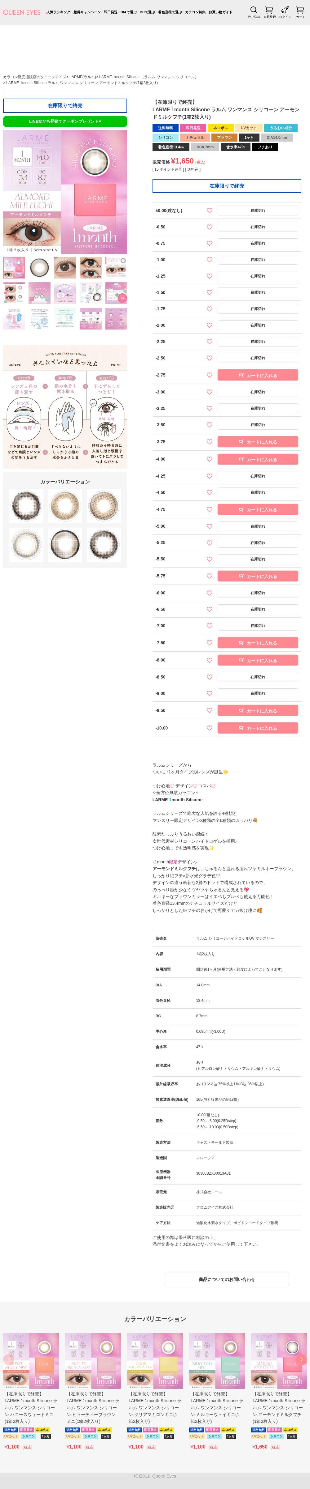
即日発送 (110, 12)
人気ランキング (58, 12)
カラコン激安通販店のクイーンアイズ (34, 77)
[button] (301, 1359)
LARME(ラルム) (82, 77)
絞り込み (254, 17)
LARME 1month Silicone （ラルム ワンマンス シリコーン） (148, 77)
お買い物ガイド (220, 12)
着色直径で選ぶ (170, 12)
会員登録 (270, 17)
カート (300, 17)
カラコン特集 (195, 12)
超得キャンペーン (87, 12)
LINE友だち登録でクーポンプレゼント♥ (65, 121)
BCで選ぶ (147, 12)
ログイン (285, 17)
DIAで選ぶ (129, 12)
